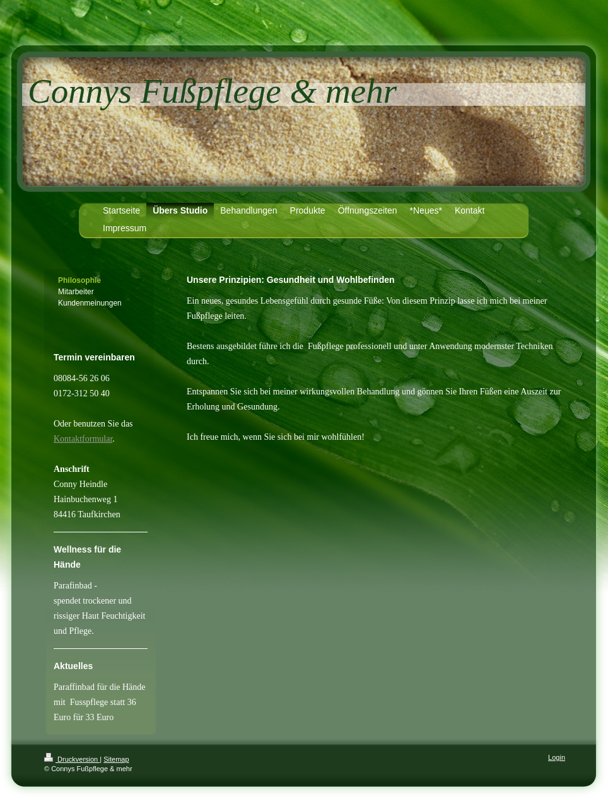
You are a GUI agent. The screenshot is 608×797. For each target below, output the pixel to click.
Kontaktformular (83, 439)
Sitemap (116, 759)
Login (556, 757)
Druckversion (72, 759)
